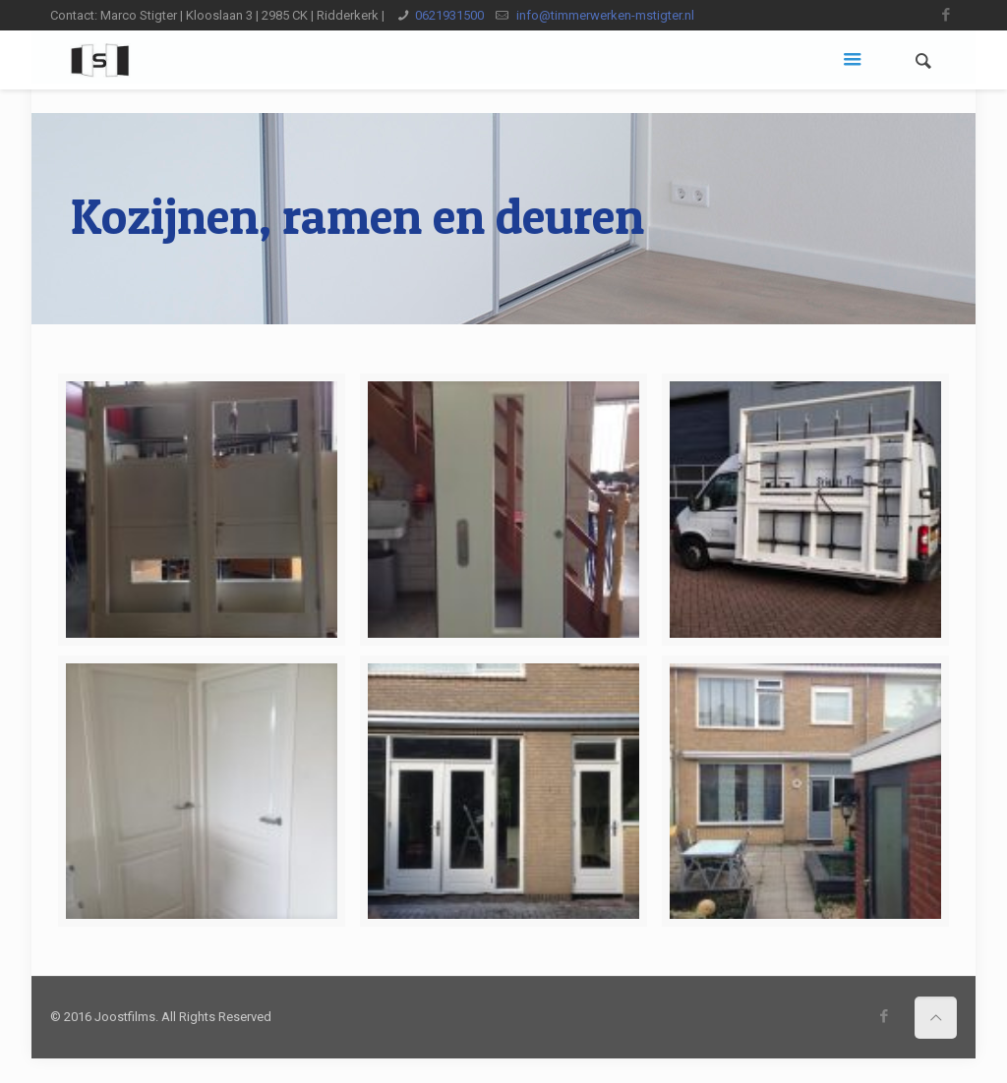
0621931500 (449, 15)
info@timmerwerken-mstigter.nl (603, 15)
